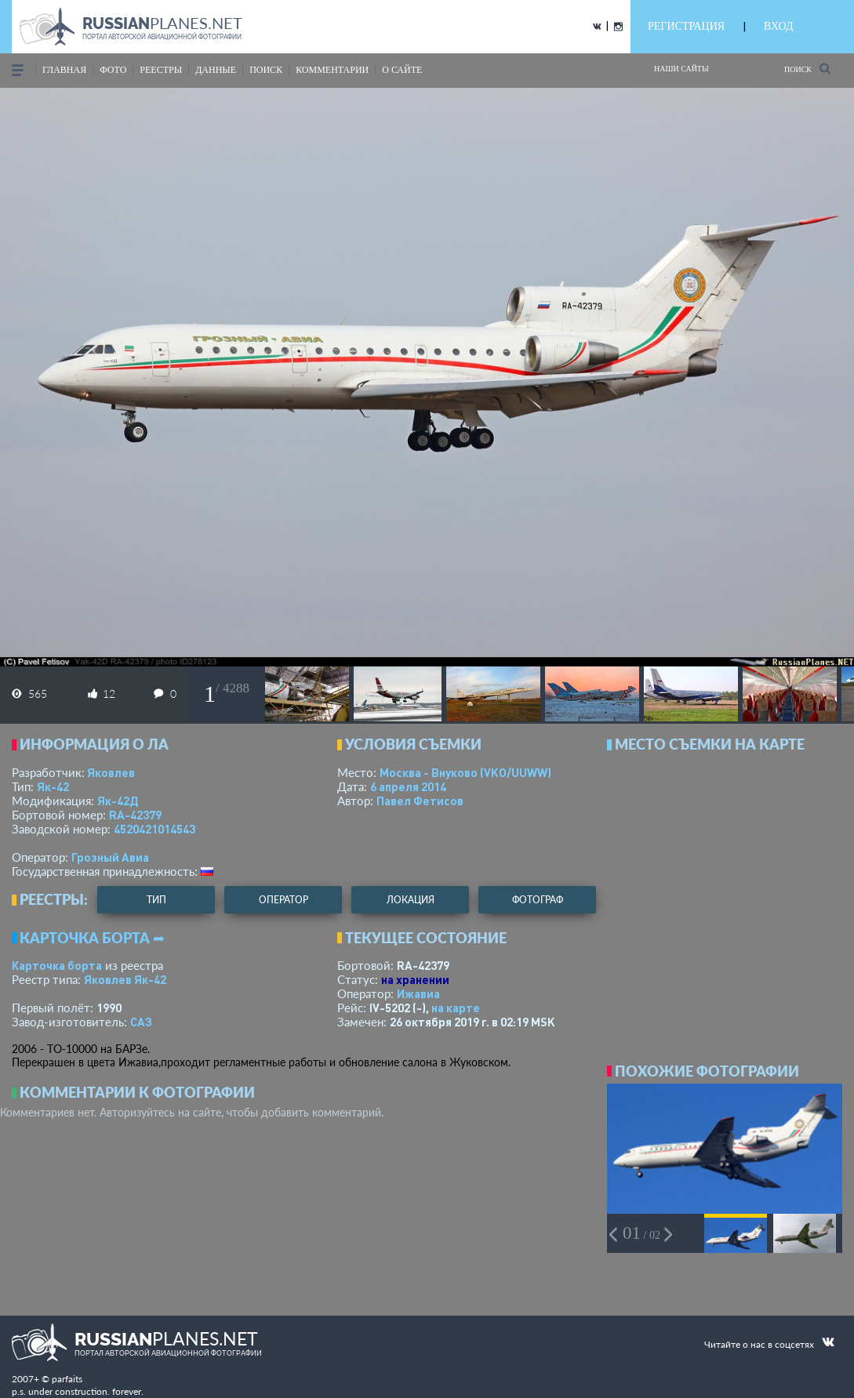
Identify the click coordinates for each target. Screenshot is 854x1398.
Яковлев (111, 772)
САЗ (141, 1022)
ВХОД (778, 26)
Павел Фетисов (419, 800)
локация (410, 900)
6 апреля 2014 (408, 786)
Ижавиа (418, 993)
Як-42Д (117, 800)
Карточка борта (57, 965)
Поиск (807, 68)
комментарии (332, 69)
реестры (161, 69)
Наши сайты (681, 68)
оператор (283, 900)
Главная (64, 69)
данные (215, 69)
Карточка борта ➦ (92, 937)
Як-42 (53, 786)
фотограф (537, 900)
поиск (265, 69)
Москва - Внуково (465, 772)
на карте (455, 1007)
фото (113, 69)
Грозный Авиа (110, 857)
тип (156, 900)
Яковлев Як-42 (125, 979)
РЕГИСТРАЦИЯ (686, 26)
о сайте (402, 69)
